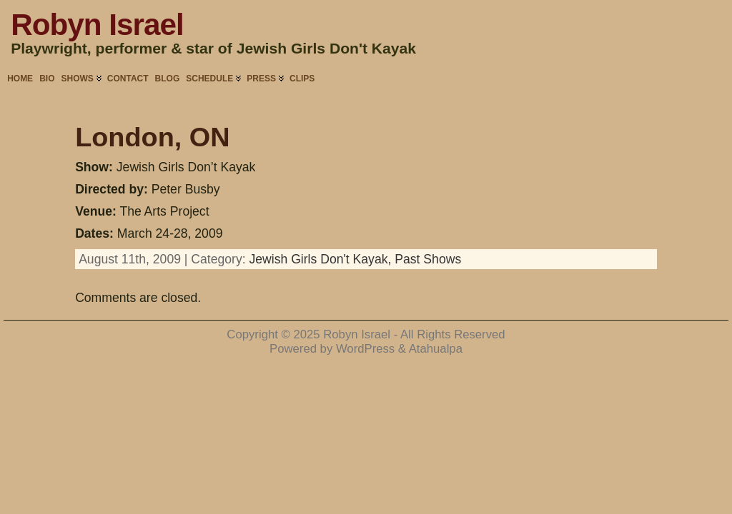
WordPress (365, 349)
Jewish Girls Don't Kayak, (322, 259)
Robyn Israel (97, 24)
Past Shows (428, 259)
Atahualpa (436, 349)
